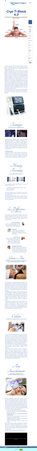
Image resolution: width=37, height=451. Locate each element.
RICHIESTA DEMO (30, 22)
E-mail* (29, 47)
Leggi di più (16, 449)
